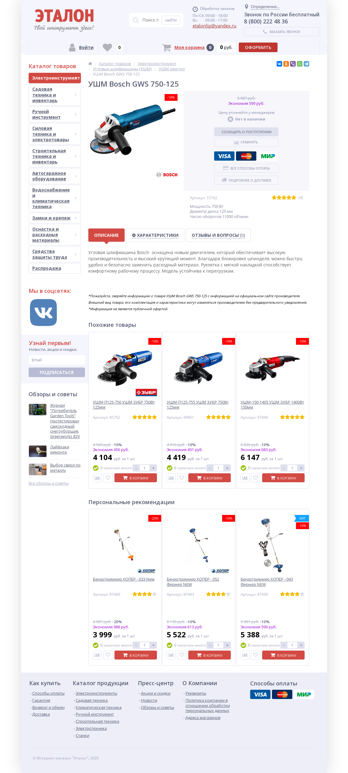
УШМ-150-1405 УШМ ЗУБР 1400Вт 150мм (272, 405)
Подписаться (57, 372)
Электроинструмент (56, 78)
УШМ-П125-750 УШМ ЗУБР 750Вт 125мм (124, 405)
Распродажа (46, 268)
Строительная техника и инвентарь (54, 156)
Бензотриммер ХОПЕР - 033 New (123, 579)
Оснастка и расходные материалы (54, 234)
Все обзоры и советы (49, 483)
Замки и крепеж (54, 218)
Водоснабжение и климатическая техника (54, 198)
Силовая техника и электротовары (54, 133)
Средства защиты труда (54, 254)
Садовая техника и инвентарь (54, 94)
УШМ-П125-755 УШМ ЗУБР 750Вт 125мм (198, 405)
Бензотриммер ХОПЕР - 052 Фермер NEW (193, 582)
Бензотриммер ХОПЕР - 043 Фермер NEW (267, 582)
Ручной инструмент (54, 114)
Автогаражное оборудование (54, 176)
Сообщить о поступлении (246, 132)
